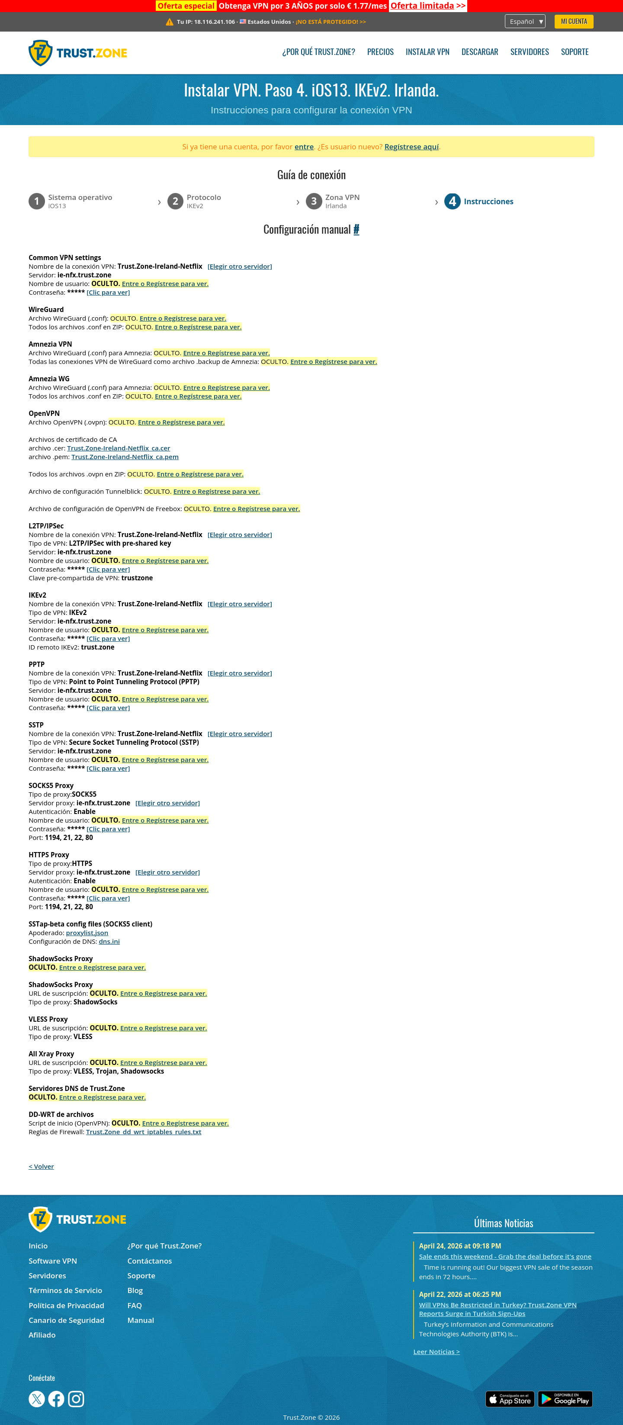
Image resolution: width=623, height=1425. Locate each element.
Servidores (530, 52)
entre (304, 146)
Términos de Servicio (65, 1290)
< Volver (41, 1166)
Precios (380, 52)
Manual (141, 1320)
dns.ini (109, 941)
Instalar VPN (428, 52)
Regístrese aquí (412, 146)
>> (428, 5)
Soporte (575, 52)
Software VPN (53, 1261)
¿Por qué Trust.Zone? (318, 52)
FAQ (135, 1305)
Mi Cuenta (574, 22)
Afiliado (42, 1335)
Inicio (38, 1246)
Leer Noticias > (436, 1351)
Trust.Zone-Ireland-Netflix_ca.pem (125, 456)
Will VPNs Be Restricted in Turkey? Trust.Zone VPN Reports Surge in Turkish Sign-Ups (498, 1309)
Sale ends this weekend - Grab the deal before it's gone (505, 1256)
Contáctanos (150, 1261)
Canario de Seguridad (66, 1320)
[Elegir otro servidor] (240, 266)
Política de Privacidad (66, 1305)
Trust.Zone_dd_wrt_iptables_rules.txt (144, 1131)
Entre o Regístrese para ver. (165, 283)
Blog (135, 1290)
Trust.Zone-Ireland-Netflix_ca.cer (118, 448)
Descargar (480, 52)
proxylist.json (87, 932)
